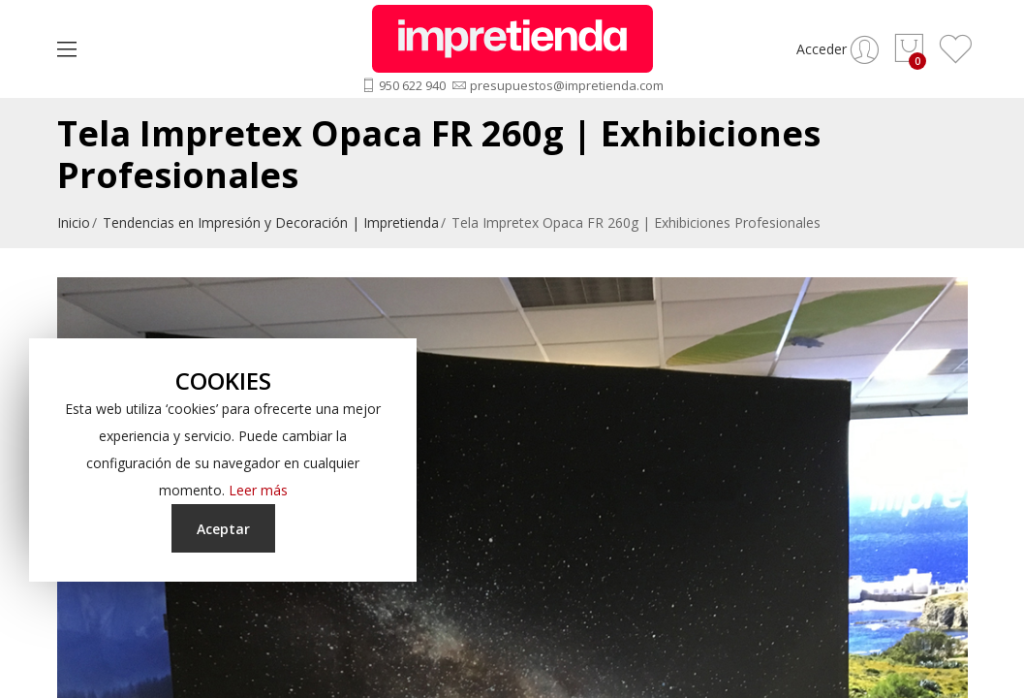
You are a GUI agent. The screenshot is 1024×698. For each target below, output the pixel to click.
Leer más (258, 490)
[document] (223, 460)
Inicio (73, 222)
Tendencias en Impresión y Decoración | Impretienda (271, 222)
